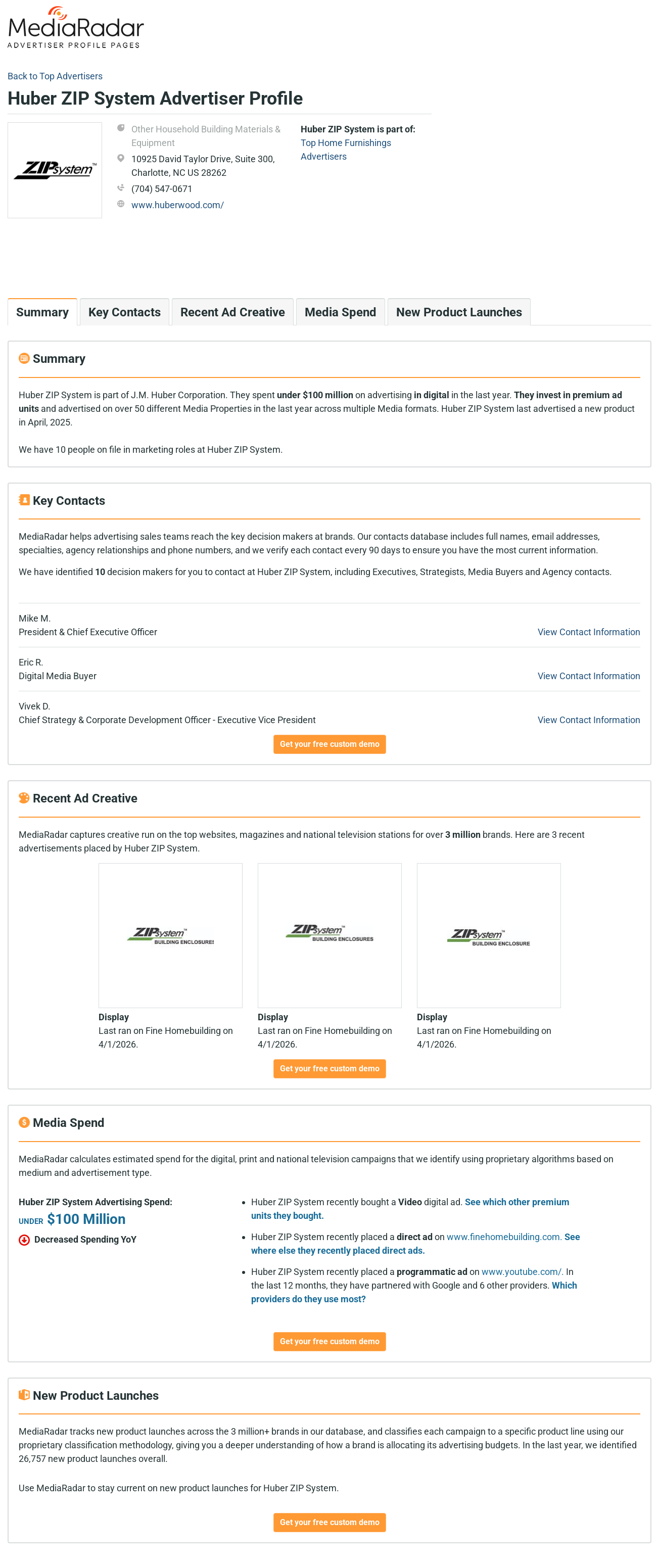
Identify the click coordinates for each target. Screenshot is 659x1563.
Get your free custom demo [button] (330, 744)
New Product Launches (459, 312)
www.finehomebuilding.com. (504, 1237)
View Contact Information (589, 632)
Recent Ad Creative (232, 312)
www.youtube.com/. (523, 1271)
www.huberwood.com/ (177, 205)
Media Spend (340, 312)
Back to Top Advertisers (55, 76)
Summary (42, 312)
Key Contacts (124, 312)
